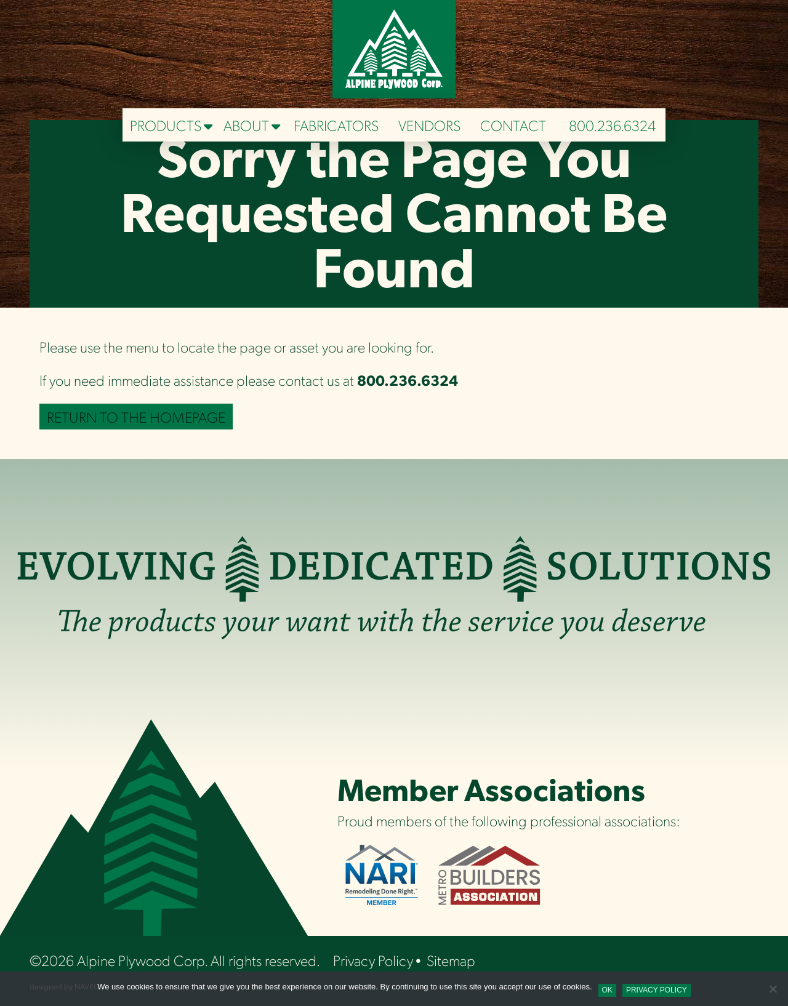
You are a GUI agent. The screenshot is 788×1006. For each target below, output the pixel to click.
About (246, 125)
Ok (607, 990)
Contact (513, 125)
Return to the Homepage (136, 416)
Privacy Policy (373, 960)
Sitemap (451, 960)
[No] (772, 989)
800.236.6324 (612, 125)
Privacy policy (656, 990)
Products (165, 125)
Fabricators (336, 125)
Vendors (429, 125)
